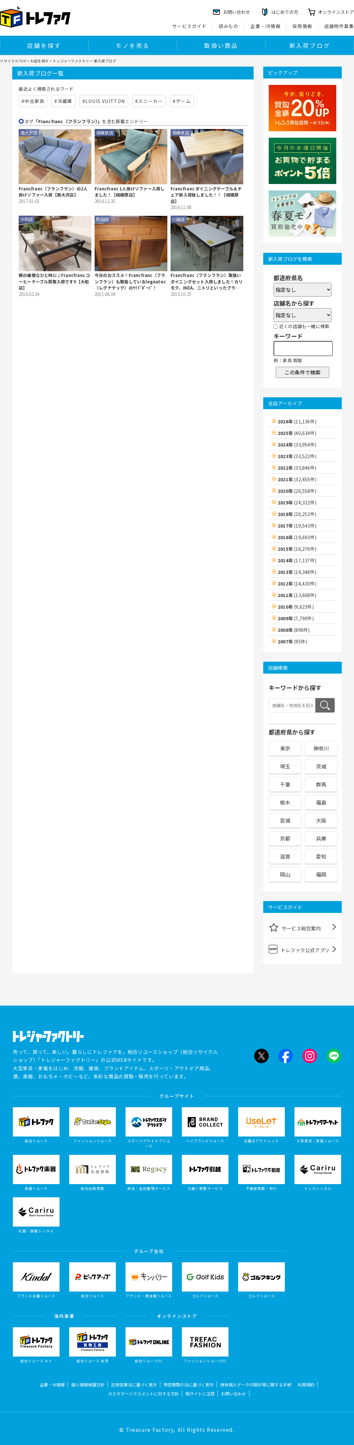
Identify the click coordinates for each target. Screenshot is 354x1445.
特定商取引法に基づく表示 (188, 1385)
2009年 (296, 618)
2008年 (294, 630)
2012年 (297, 583)
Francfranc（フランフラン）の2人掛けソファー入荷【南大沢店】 (53, 192)
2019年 (297, 502)
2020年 (297, 491)
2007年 (292, 641)
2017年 (297, 525)
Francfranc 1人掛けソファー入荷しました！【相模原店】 (129, 192)
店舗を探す (44, 45)
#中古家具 (33, 101)
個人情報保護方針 (88, 1385)
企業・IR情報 (265, 26)
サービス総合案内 (295, 927)
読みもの (229, 26)
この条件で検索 (302, 372)
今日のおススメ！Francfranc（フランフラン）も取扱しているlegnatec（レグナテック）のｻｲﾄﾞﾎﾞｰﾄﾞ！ (130, 281)
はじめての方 (284, 12)
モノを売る (133, 45)
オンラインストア (336, 12)
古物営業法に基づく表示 (134, 1385)
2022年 (297, 468)
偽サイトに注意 (200, 1394)
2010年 (296, 606)
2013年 (297, 572)
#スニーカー (149, 101)
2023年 (297, 456)
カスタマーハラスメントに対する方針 (143, 1394)
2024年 (297, 444)
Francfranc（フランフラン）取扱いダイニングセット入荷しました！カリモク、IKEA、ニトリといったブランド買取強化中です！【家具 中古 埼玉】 (207, 281)
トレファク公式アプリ (299, 949)
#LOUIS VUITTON (103, 101)
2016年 (297, 537)
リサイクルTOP (13, 60)
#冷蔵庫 (63, 101)
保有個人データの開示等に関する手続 (255, 1385)
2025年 (297, 433)
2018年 (297, 514)
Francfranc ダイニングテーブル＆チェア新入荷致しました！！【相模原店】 (206, 195)
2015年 (297, 549)
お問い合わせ (233, 1394)
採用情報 (302, 26)
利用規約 (306, 1385)
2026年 (297, 421)
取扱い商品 (221, 45)
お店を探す (39, 60)
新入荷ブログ (309, 45)
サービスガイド (189, 26)
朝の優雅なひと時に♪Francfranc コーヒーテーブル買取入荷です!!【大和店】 (54, 281)
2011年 (297, 595)
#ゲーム (182, 101)
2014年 (297, 560)
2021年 (297, 479)
